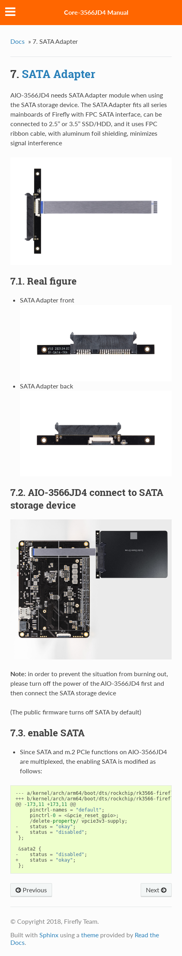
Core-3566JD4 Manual (96, 12)
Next (156, 890)
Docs (17, 41)
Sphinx (48, 934)
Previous (31, 890)
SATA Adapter (58, 73)
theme (90, 934)
